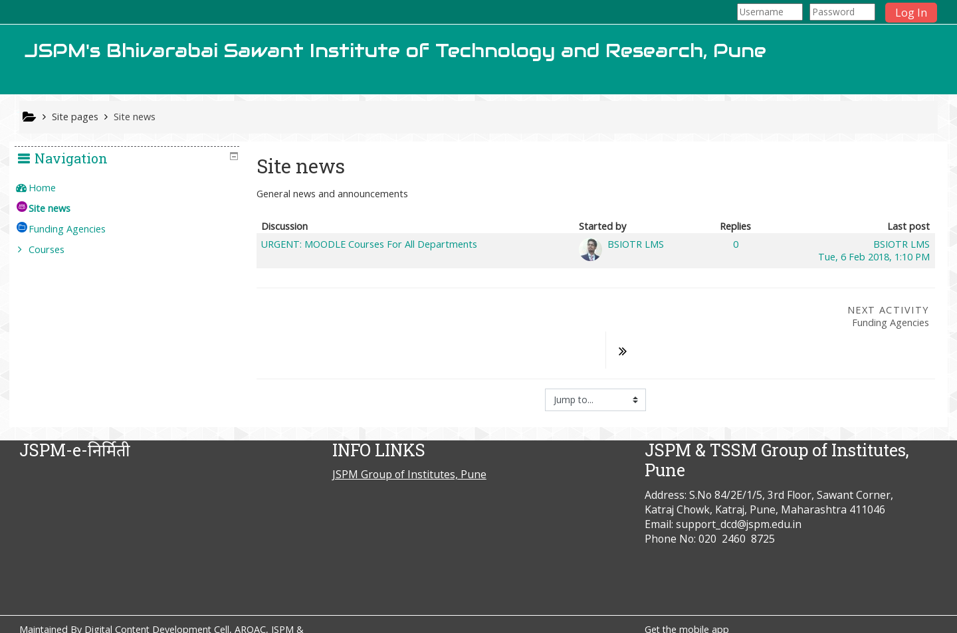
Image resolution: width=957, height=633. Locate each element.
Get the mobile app (687, 595)
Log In (911, 12)
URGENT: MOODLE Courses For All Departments (369, 244)
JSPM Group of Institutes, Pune (409, 440)
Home (52, 187)
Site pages (75, 116)
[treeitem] (132, 188)
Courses (56, 249)
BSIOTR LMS (635, 244)
